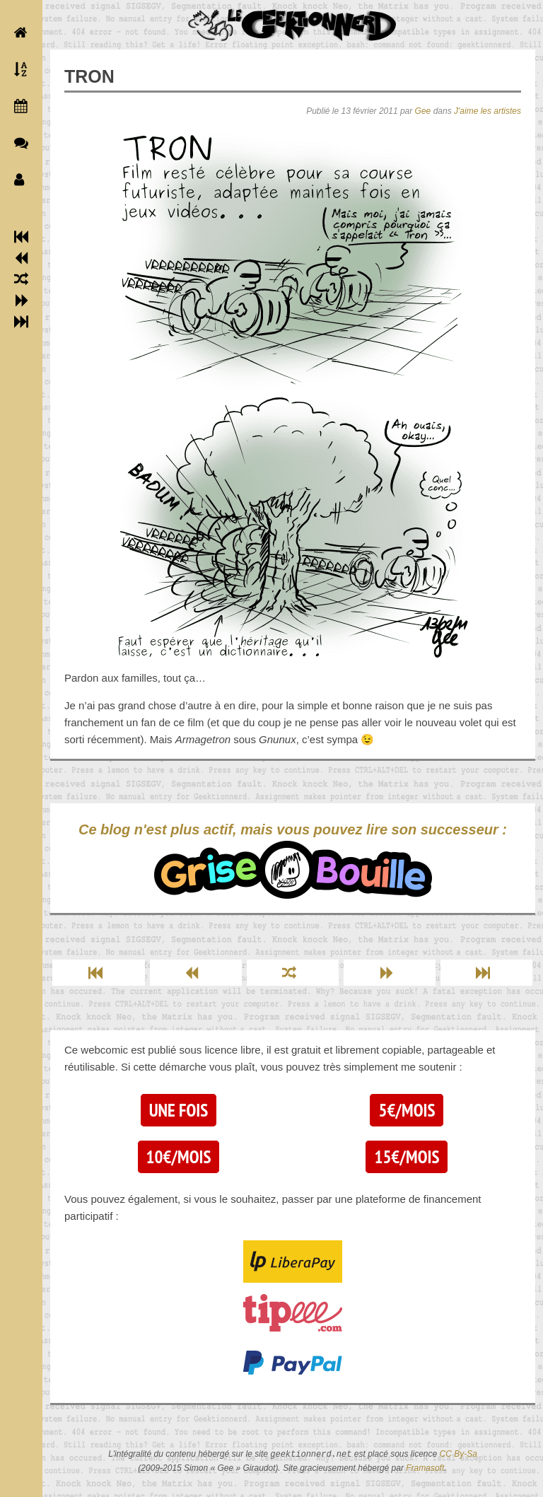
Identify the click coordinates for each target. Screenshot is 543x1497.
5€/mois (406, 1110)
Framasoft (425, 1468)
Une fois (178, 1110)
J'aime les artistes (487, 111)
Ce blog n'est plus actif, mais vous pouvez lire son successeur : (292, 860)
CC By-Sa (458, 1455)
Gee (423, 111)
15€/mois (406, 1157)
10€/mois (178, 1157)
